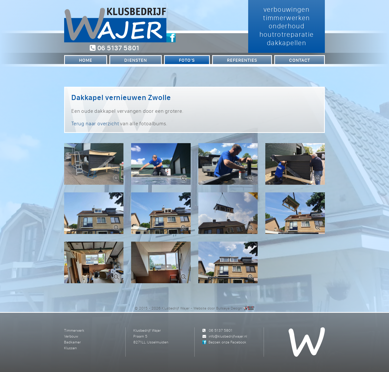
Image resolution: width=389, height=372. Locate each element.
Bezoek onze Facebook (227, 342)
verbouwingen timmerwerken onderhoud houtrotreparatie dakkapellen (286, 26)
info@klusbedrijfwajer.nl (228, 336)
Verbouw (71, 336)
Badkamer (72, 342)
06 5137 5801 (114, 47)
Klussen (70, 347)
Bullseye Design (229, 308)
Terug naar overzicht (95, 123)
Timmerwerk (74, 330)
